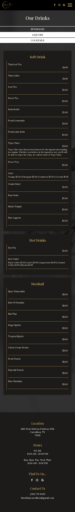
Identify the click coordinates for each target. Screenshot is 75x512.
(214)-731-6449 (37, 494)
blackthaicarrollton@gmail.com (37, 498)
